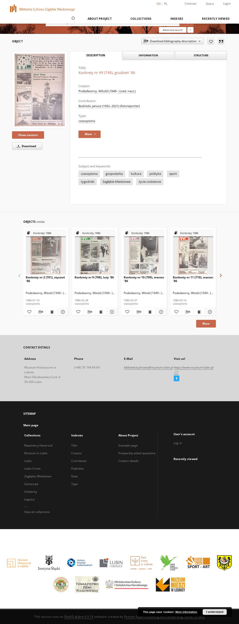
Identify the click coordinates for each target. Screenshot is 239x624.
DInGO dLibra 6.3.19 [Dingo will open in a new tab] (79, 617)
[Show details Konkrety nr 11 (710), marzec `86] (209, 312)
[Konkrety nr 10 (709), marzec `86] (144, 252)
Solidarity (30, 492)
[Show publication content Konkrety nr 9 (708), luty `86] (100, 312)
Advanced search (173, 30)
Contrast (191, 3)
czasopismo (86, 121)
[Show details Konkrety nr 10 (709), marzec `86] (160, 312)
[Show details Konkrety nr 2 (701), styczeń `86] (62, 312)
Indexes (176, 19)
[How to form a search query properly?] (190, 30)
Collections (141, 19)
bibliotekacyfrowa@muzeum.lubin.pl (148, 367)
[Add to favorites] (210, 41)
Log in (178, 443)
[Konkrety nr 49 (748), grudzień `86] (40, 90)
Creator (76, 453)
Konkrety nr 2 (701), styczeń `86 (45, 279)
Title (74, 445)
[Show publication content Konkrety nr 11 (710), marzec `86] (198, 312)
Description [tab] (95, 55)
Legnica (29, 499)
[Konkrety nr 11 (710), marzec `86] (193, 252)
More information (186, 612)
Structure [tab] (201, 55)
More (206, 324)
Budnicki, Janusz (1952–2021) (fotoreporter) (109, 106)
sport (173, 174)
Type (74, 484)
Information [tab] (148, 55)
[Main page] (72, 18)
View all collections (37, 512)
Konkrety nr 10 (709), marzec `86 (144, 279)
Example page (128, 445)
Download (25, 146)
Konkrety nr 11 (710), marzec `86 (193, 279)
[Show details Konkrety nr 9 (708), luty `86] (111, 312)
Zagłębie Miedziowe (116, 182)
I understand (214, 612)
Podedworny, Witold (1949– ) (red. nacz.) (107, 91)
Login (227, 3)
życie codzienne (150, 182)
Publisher (77, 468)
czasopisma (89, 174)
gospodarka (114, 174)
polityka (155, 174)
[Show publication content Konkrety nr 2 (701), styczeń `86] (51, 312)
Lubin (28, 461)
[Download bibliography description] (40, 312)
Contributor (79, 461)
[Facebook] (176, 378)
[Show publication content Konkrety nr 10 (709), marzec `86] (149, 312)
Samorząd (31, 484)
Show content (28, 135)
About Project (100, 19)
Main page (31, 425)
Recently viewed (216, 19)
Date (74, 476)
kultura (136, 174)
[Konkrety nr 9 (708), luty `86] (95, 252)
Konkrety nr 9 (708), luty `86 (94, 277)
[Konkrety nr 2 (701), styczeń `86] (46, 252)
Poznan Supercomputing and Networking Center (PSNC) (164, 617)
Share (210, 4)
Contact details (128, 461)
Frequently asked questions (137, 453)
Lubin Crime (32, 468)
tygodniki (87, 182)
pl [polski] (166, 3)
